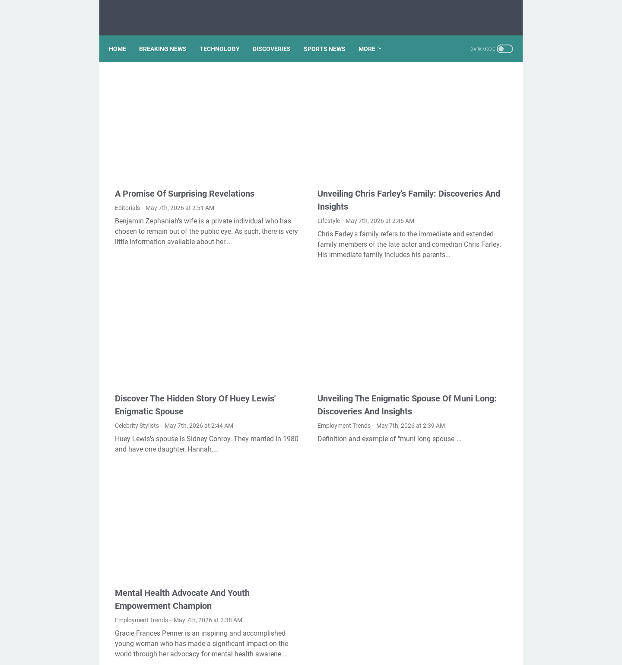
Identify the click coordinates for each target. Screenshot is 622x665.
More (373, 34)
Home (123, 34)
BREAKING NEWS (169, 34)
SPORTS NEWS (331, 34)
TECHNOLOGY (226, 34)
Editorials (127, 175)
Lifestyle (263, 175)
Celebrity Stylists (137, 363)
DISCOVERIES (278, 34)
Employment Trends (278, 376)
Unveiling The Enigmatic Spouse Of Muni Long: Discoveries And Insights (313, 349)
